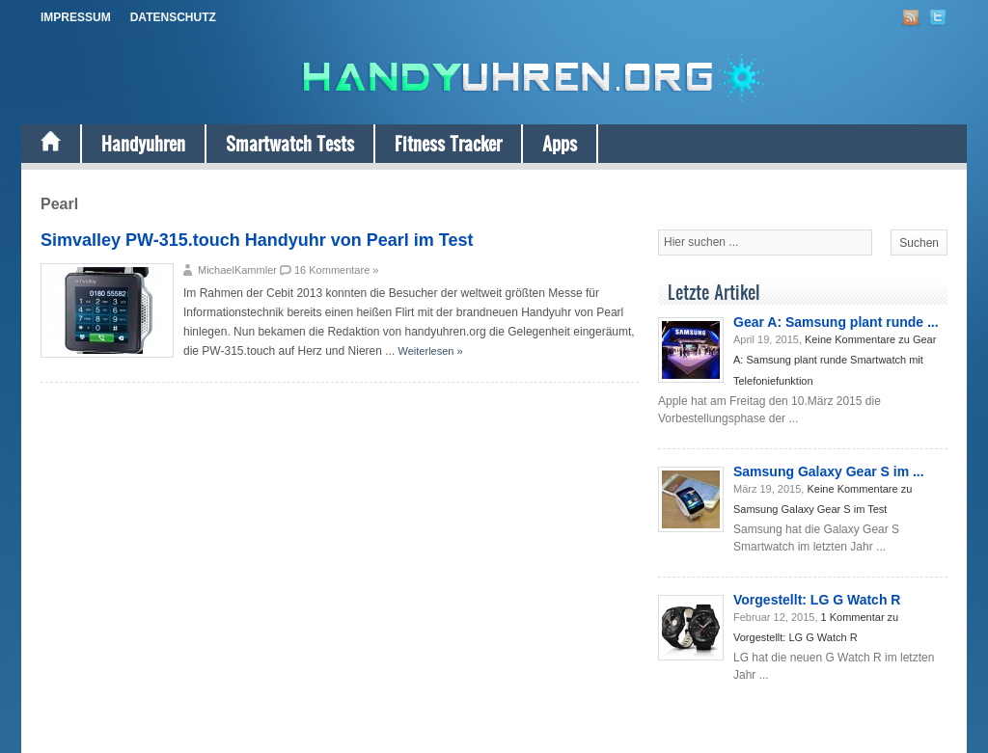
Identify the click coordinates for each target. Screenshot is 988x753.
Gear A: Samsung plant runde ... (836, 322)
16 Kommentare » (336, 270)
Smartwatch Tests (290, 143)
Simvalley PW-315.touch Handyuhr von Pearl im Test (257, 240)
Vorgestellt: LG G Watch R (816, 599)
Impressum (76, 17)
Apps (559, 143)
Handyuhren (143, 143)
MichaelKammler (237, 270)
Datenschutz (173, 17)
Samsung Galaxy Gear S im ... (828, 471)
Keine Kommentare (834, 360)
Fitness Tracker (448, 143)
